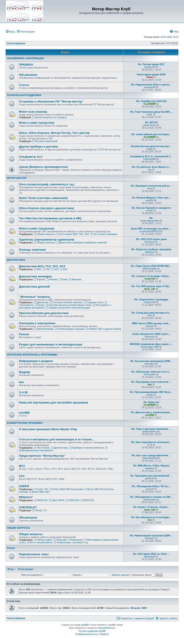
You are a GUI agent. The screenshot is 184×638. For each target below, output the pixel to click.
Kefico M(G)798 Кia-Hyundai (66, 489)
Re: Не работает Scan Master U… (151, 167)
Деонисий (149, 556)
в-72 (149, 444)
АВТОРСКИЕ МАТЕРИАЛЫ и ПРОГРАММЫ (32, 354)
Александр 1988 (150, 346)
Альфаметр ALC (31, 156)
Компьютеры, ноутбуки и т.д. (71, 542)
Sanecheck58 (149, 458)
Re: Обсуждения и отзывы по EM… (151, 497)
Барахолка (75, 539)
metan (149, 210)
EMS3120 (72, 500)
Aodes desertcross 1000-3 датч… (151, 334)
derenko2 (150, 363)
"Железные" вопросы (34, 296)
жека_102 (149, 289)
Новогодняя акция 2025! (151, 74)
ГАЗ (46, 269)
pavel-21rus (149, 125)
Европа (39, 279)
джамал (149, 468)
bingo (150, 149)
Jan (150, 169)
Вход (10, 569)
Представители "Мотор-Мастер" (42, 455)
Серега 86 (149, 302)
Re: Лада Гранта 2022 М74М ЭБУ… (151, 266)
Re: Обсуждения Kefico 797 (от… (151, 486)
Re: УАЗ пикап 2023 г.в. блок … (151, 554)
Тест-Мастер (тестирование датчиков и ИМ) (50, 218)
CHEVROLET (28, 507)
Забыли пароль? (121, 575)
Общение (60, 539)
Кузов (39, 305)
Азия (63, 279)
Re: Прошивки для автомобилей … (151, 475)
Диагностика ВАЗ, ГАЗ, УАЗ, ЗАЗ (42, 266)
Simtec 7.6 (39, 510)
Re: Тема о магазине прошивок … (151, 429)
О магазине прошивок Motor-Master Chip (48, 429)
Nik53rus (149, 252)
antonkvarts (149, 499)
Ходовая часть (93, 302)
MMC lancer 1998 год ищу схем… (151, 323)
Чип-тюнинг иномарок (103, 234)
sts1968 (24, 412)
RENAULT (26, 497)
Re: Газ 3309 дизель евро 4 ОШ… (151, 286)
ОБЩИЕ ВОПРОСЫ (18, 527)
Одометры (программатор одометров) (46, 239)
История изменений (44, 141)
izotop (149, 394)
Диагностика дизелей (34, 286)
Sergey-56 (149, 67)
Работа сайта (43, 539)
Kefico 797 (41, 489)
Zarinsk (150, 326)
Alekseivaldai (150, 268)
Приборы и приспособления (86, 447)
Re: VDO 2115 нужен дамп (151, 239)
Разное (24, 334)
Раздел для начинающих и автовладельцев (50, 344)
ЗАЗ (63, 269)
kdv (21, 382)
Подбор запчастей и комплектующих (68, 307)
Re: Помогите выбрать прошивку (151, 249)
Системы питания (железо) (66, 302)
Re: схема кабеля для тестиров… (151, 134)
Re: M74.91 (151, 122)
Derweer (149, 538)
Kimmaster (150, 374)
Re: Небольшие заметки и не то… (151, 371)
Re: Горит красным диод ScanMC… (151, 111)
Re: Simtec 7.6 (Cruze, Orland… (151, 507)
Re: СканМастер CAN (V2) (151, 101)
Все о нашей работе (40, 542)
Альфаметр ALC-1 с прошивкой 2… (151, 156)
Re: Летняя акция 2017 (151, 64)
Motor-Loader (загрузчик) (36, 122)
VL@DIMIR (149, 103)
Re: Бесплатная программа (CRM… (151, 361)
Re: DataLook (151, 402)
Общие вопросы (44, 234)
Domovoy (150, 241)
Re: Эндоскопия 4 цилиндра (151, 299)
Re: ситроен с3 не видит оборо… (151, 276)
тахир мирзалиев (149, 220)
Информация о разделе (36, 361)
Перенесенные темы (34, 554)
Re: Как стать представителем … (151, 455)
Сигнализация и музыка (70, 329)
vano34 (150, 200)
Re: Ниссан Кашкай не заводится (151, 207)
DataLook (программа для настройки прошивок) (53, 402)
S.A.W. (23, 392)
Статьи (24, 85)
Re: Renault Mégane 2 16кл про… (151, 197)
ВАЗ (37, 269)
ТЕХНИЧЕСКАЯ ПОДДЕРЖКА (24, 95)
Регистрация (25, 569)
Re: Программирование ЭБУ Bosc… (151, 392)
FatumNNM (149, 159)
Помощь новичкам (32, 249)
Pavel (150, 77)
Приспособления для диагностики (44, 313)
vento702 (149, 278)
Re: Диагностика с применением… (151, 412)
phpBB (84, 625)
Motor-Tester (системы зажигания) (43, 198)
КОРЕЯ (24, 486)
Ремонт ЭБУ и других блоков (103, 329)
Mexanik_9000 (138, 608)
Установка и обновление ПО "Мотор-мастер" (51, 101)
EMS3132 (40, 500)
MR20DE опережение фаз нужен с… (151, 344)
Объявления (28, 74)
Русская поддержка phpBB (92, 631)
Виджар (24, 372)
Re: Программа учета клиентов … (151, 382)
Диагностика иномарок (35, 276)
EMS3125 (87, 500)
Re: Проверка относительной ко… (151, 185)
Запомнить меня (143, 575)
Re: (151, 218)
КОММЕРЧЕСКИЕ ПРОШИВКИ (24, 423)
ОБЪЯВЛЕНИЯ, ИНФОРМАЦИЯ (25, 58)
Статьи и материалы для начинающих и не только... (56, 439)
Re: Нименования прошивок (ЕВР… (151, 535)
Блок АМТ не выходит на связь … (151, 228)
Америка (75, 279)
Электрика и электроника (37, 323)
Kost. (149, 114)
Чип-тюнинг (42, 447)
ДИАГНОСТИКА (16, 260)
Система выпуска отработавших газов (68, 305)
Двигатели (41, 302)
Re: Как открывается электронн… (151, 442)
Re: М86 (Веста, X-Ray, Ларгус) (151, 465)
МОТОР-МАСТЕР (17, 178)
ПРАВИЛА (26, 64)
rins (149, 520)
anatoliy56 (149, 87)
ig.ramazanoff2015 (150, 231)
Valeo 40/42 (57, 500)
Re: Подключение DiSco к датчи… (151, 84)
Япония (52, 279)
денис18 (149, 478)
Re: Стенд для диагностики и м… (151, 312)
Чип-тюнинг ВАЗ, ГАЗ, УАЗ (72, 234)
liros (149, 188)
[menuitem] (10, 31)
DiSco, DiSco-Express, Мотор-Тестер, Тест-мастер (54, 132)
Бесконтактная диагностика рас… (151, 146)
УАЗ (54, 269)
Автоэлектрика (43, 329)
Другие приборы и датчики (38, 146)
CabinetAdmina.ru (106, 628)
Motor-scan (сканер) (33, 111)
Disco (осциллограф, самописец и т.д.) (46, 184)
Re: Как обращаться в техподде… (151, 517)
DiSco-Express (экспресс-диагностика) (46, 208)
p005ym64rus (149, 431)
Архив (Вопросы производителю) (43, 166)
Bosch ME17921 (39, 491)
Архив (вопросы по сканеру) (49, 117)
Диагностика (59, 447)
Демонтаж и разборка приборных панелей (81, 242)
